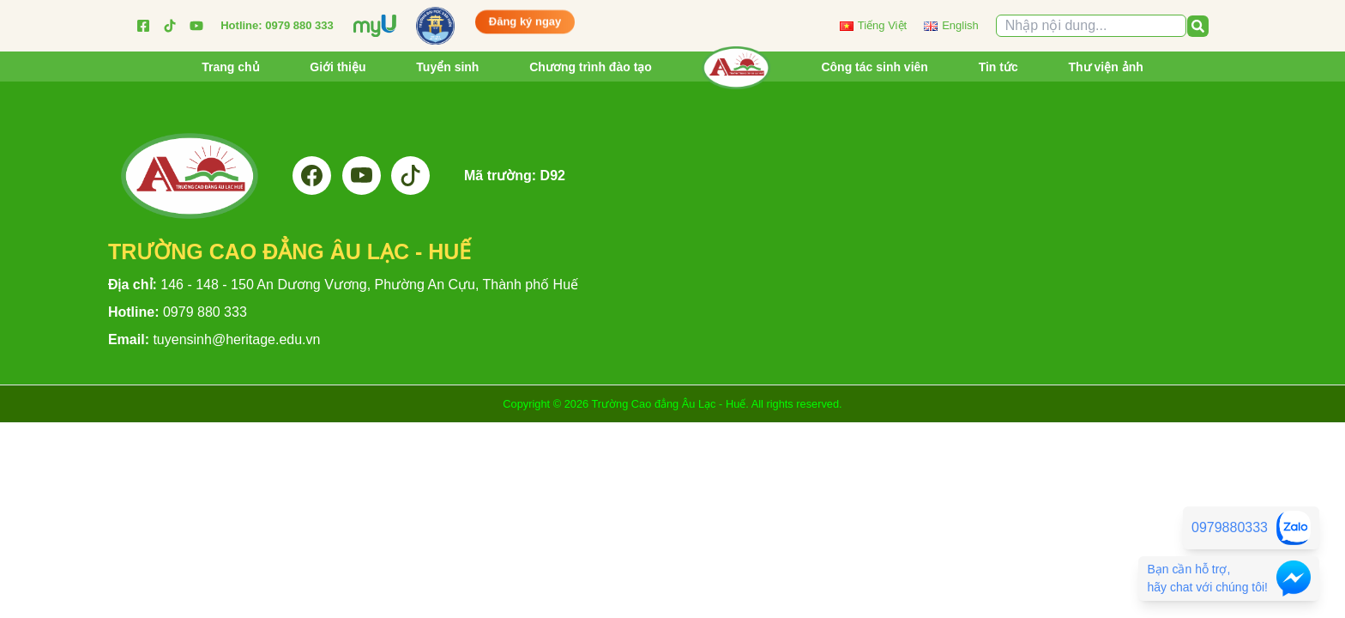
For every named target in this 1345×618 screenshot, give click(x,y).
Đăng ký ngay (525, 20)
